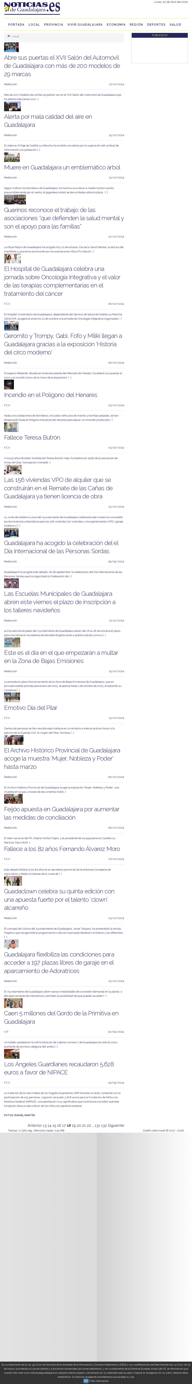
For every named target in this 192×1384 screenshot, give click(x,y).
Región (136, 24)
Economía (116, 24)
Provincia (53, 24)
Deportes (156, 24)
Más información (99, 1381)
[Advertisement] (150, 50)
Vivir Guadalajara (85, 24)
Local (34, 24)
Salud (175, 24)
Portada (16, 24)
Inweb (162, 1130)
